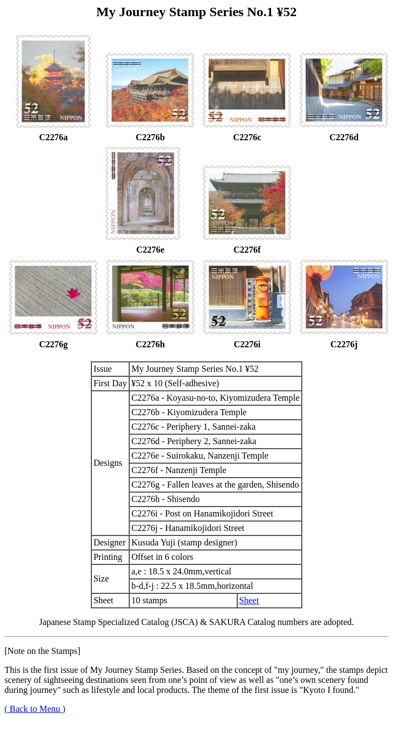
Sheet (249, 600)
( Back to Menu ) (34, 709)
